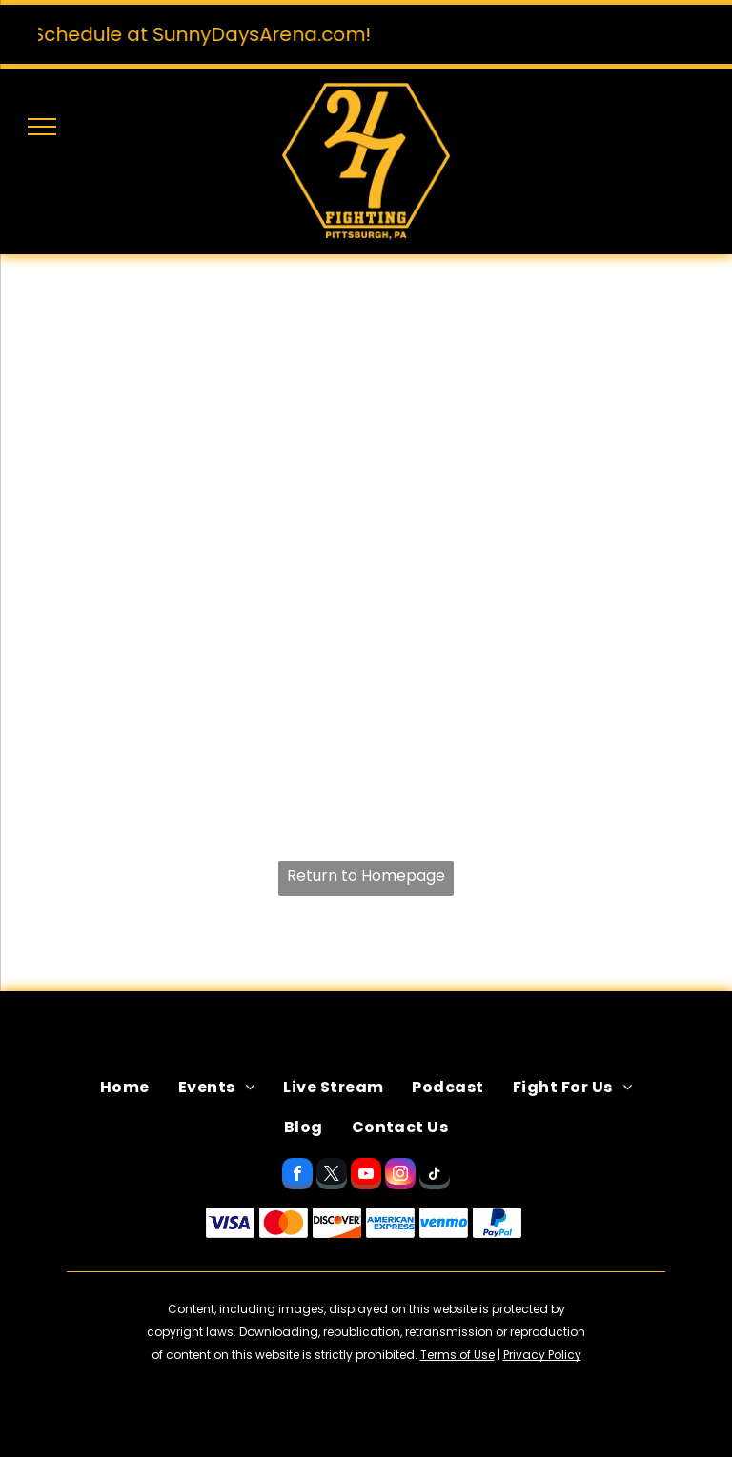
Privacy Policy (542, 1355)
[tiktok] (434, 1176)
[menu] (42, 126)
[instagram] (400, 1176)
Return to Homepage (366, 876)
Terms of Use (457, 1355)
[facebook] (297, 1176)
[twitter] (331, 1176)
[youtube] (366, 1176)
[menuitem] (125, 1088)
